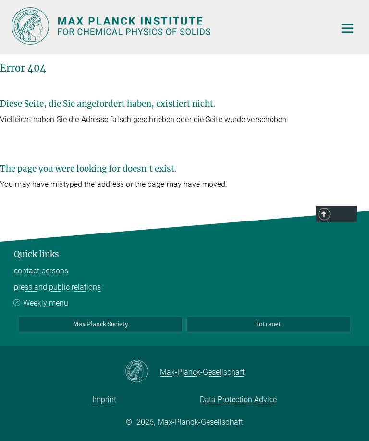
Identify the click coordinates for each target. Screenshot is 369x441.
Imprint (104, 399)
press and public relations (57, 287)
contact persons (41, 270)
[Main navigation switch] (347, 28)
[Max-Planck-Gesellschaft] (142, 371)
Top (344, 215)
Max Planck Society (100, 324)
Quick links (36, 254)
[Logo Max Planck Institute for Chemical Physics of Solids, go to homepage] (168, 26)
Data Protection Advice (238, 399)
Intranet (269, 324)
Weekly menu (45, 302)
